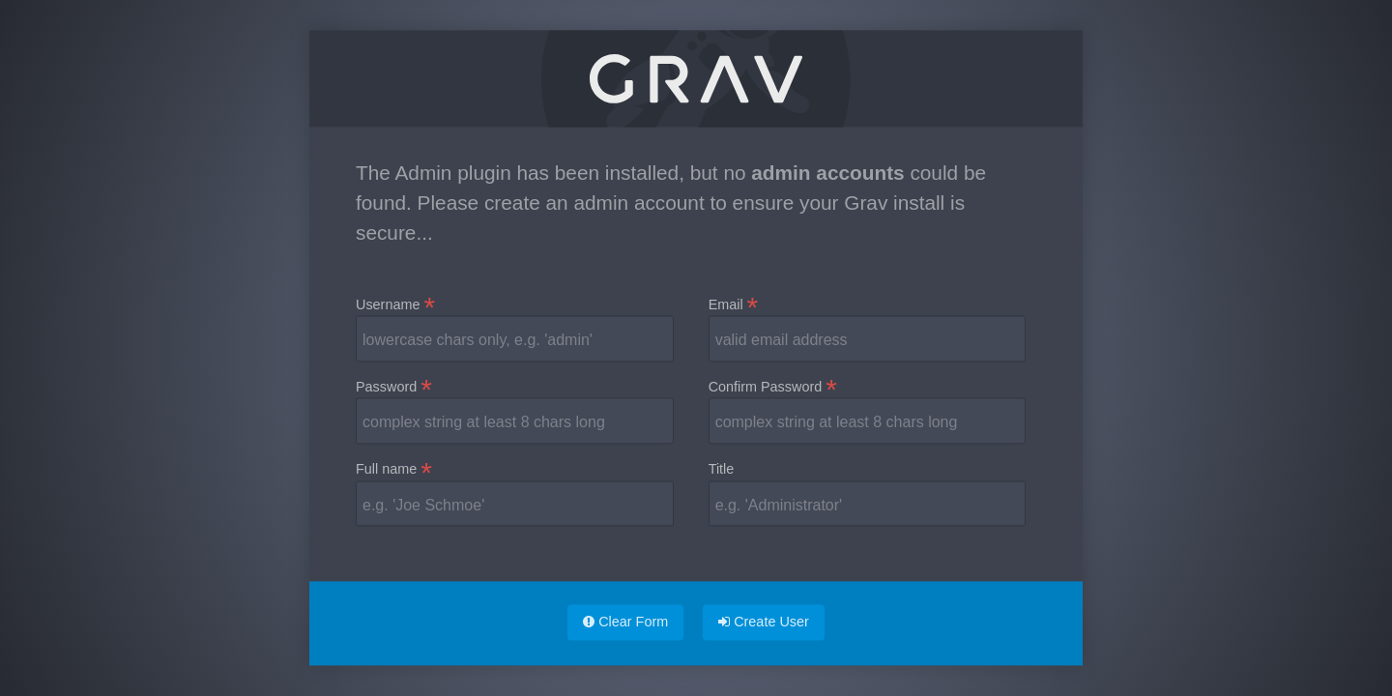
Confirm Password (773, 387)
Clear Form (625, 621)
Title (722, 469)
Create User (763, 621)
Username (395, 305)
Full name (394, 469)
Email (734, 305)
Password (394, 387)
